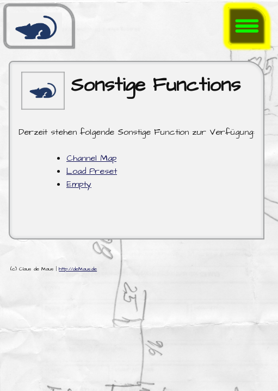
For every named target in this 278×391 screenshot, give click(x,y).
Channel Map (91, 158)
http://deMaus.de (78, 269)
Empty (78, 184)
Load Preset (91, 171)
